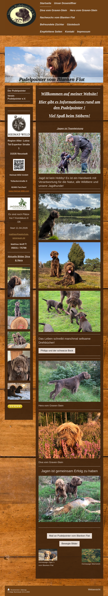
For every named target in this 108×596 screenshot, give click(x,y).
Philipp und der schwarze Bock (57, 350)
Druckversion (14, 590)
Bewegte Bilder (69, 543)
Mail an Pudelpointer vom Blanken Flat (69, 535)
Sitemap (23, 590)
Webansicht (94, 589)
